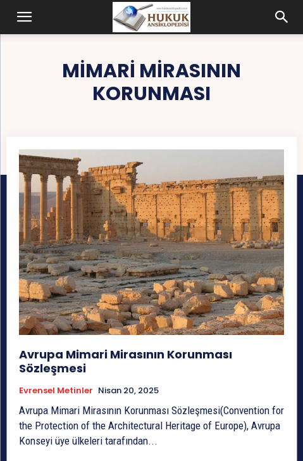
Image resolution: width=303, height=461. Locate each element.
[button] (24, 17)
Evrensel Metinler (56, 391)
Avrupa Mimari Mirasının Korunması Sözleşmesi (125, 361)
